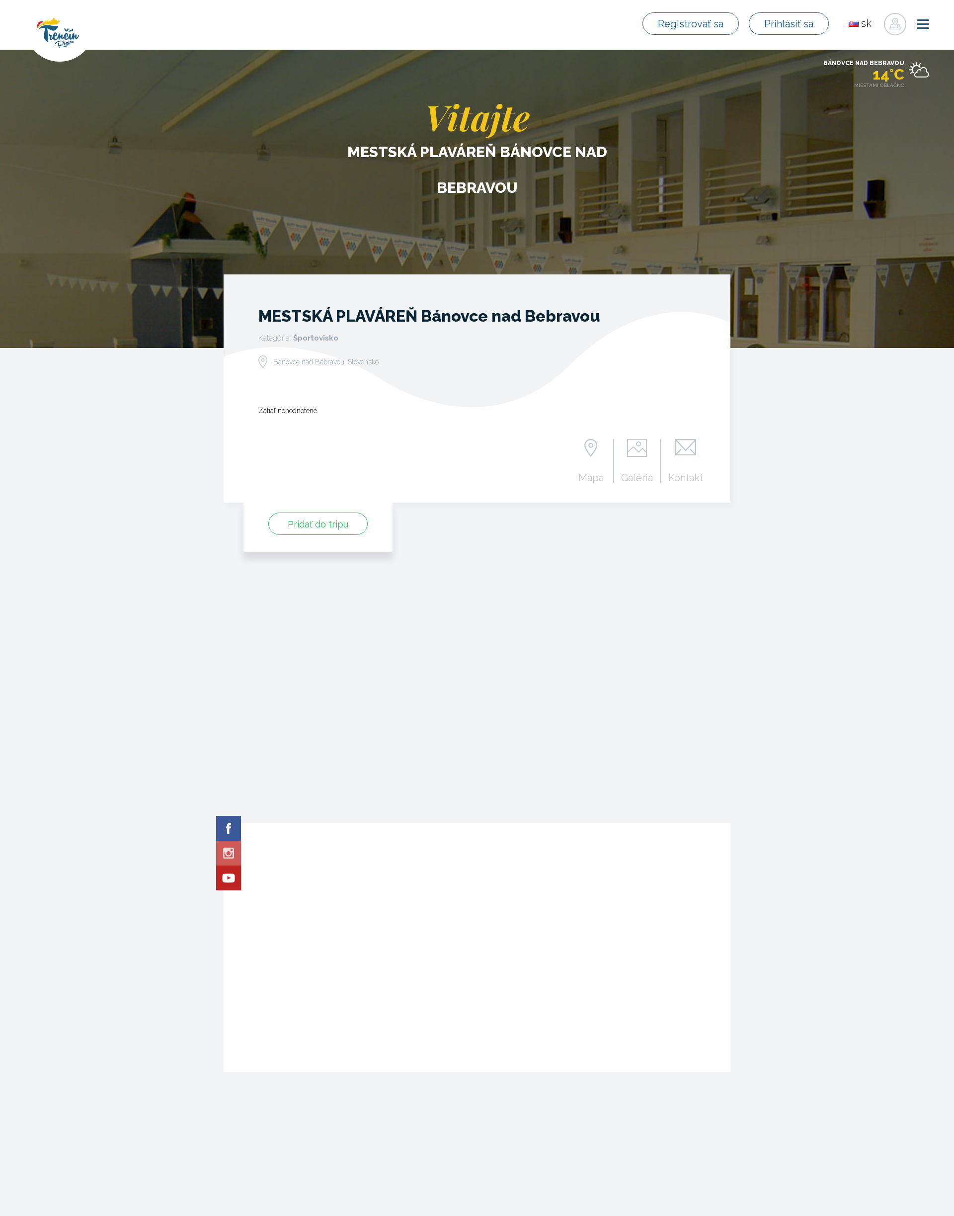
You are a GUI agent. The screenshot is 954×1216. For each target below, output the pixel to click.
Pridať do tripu (318, 524)
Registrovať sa (693, 24)
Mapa (591, 477)
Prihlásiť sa (790, 24)
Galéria (637, 477)
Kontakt (685, 477)
